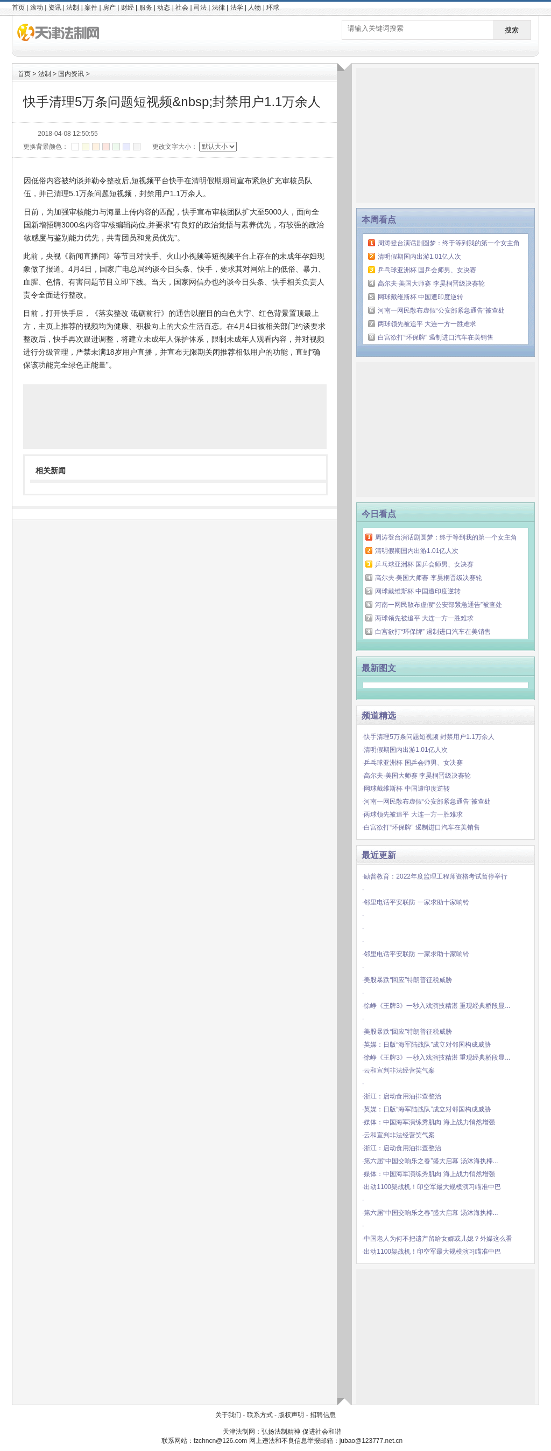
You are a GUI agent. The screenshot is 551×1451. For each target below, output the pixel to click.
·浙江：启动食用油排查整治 (401, 1096)
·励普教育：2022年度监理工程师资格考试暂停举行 (434, 876)
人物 (254, 7)
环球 (272, 7)
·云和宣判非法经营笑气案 (398, 1070)
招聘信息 (323, 1415)
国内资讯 (71, 74)
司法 (200, 7)
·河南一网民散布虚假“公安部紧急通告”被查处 (426, 801)
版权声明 (291, 1415)
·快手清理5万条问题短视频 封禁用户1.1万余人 (428, 737)
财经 (127, 7)
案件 (90, 7)
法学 (236, 7)
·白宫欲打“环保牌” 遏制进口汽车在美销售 (421, 827)
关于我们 (228, 1415)
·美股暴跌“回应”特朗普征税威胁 (407, 980)
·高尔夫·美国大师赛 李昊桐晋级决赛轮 (416, 775)
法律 (218, 7)
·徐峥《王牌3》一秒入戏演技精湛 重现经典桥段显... (436, 1006)
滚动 (36, 7)
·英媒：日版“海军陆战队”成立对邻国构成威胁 (426, 1044)
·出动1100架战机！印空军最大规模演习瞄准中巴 (431, 1187)
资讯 (54, 7)
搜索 (512, 30)
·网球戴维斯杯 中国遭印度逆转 (406, 788)
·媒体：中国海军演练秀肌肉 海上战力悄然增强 (428, 1122)
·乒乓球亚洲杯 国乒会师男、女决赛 (412, 762)
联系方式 (260, 1415)
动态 (163, 7)
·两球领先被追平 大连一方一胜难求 (412, 814)
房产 (109, 7)
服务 (145, 7)
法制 (72, 7)
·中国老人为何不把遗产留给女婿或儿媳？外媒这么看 (437, 1238)
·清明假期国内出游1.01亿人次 (405, 750)
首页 (18, 7)
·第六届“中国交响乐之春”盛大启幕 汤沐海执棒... (430, 1161)
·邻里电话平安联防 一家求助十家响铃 (415, 902)
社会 (181, 7)
